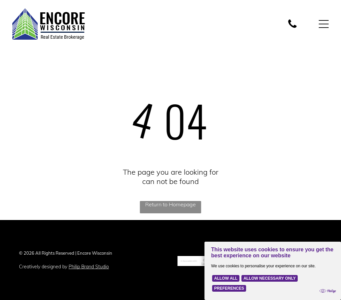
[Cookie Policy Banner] (272, 271)
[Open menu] (324, 24)
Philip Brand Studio (89, 267)
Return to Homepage (170, 204)
